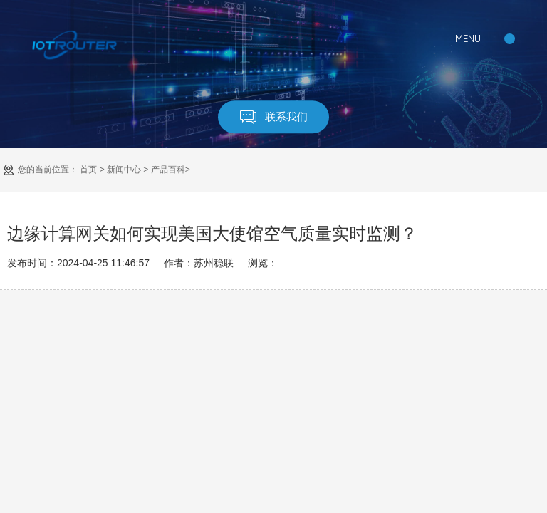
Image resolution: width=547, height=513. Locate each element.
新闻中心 (124, 170)
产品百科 (168, 170)
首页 (88, 170)
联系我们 (274, 118)
